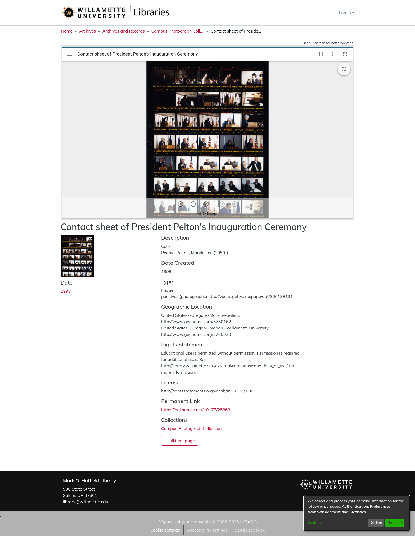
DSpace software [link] (175, 521)
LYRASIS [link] (248, 521)
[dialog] (357, 513)
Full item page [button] (181, 440)
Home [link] (67, 31)
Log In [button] (345, 12)
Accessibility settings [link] (207, 530)
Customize (317, 522)
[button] (325, 13)
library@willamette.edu (85, 501)
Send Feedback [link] (250, 530)
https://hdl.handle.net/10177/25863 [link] (195, 409)
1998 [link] (66, 291)
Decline (375, 522)
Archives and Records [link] (123, 31)
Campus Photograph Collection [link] (177, 31)
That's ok (395, 522)
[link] (191, 428)
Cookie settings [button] (165, 530)
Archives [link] (87, 31)
